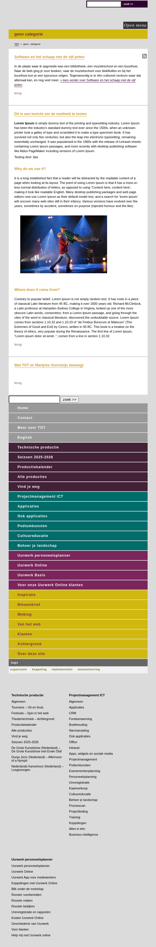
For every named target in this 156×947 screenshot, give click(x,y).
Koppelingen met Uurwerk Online (34, 883)
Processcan (77, 805)
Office (73, 742)
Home (23, 408)
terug (18, 93)
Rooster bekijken (23, 906)
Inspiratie (27, 595)
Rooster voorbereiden (27, 894)
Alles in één (77, 828)
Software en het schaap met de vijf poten (49, 57)
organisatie (18, 669)
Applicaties (28, 506)
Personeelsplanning (83, 776)
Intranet (74, 748)
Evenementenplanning (84, 771)
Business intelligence (83, 834)
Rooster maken (22, 900)
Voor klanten (20, 929)
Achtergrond (30, 644)
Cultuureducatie (33, 536)
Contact (25, 418)
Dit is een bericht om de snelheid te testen (50, 114)
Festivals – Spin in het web (30, 713)
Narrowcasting (79, 730)
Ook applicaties (33, 516)
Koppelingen (78, 823)
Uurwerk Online (32, 565)
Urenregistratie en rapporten (31, 912)
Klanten (25, 634)
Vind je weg (29, 487)
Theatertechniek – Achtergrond (33, 719)
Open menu (135, 25)
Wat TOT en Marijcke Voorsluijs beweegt (49, 365)
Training (74, 817)
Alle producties (32, 477)
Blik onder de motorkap (28, 889)
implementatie (62, 669)
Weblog (25, 614)
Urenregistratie (79, 782)
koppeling (39, 669)
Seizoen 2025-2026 (35, 457)
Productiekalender (35, 467)
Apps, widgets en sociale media (91, 753)
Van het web (29, 624)
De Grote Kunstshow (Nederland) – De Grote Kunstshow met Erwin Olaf (37, 749)
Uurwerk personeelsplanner (44, 555)
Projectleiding (78, 811)
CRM (72, 713)
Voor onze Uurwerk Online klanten (50, 585)
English (25, 437)
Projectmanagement (83, 759)
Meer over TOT (32, 428)
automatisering (89, 669)
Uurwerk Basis (31, 575)
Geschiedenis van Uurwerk (30, 923)
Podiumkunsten (32, 526)
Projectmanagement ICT (40, 496)
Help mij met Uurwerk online (31, 935)
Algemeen (19, 701)
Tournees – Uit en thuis (27, 707)
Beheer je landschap (37, 546)
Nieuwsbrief (29, 605)
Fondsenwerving (80, 719)
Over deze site (31, 654)
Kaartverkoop (78, 788)
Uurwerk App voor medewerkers (34, 877)
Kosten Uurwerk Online (28, 918)
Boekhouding (78, 724)
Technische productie (38, 447)
